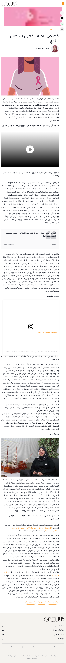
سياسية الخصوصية (33, 658)
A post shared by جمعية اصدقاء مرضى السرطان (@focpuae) (38, 351)
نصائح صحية (52, 603)
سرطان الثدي (30, 603)
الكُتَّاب (22, 656)
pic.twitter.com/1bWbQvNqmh (25, 528)
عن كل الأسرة (55, 656)
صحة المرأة (42, 603)
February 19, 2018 (51, 531)
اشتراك (37, 656)
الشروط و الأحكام (12, 656)
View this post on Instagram (47, 332)
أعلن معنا (45, 656)
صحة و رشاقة (54, 30)
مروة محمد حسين (42, 48)
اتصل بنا (29, 656)
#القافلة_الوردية (45, 528)
